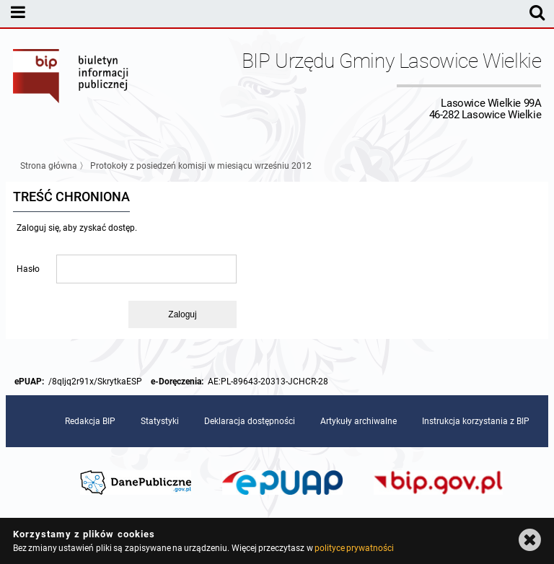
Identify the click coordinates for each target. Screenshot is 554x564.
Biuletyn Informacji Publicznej (71, 85)
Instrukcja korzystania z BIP (475, 421)
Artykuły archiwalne (358, 421)
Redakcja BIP (90, 421)
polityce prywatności (354, 548)
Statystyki (160, 421)
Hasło (28, 269)
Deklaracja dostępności (249, 421)
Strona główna (48, 166)
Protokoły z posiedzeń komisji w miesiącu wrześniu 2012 (201, 166)
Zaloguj (182, 314)
